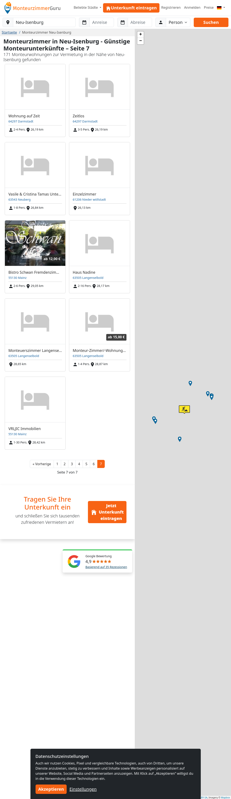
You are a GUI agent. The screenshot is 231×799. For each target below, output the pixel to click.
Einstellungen (83, 789)
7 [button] (101, 464)
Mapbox (225, 797)
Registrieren (171, 7)
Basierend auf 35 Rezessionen (106, 567)
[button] (42, 464)
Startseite (9, 32)
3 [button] (72, 464)
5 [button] (86, 464)
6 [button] (94, 464)
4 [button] (79, 464)
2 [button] (65, 464)
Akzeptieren (51, 789)
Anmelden (192, 7)
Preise (209, 7)
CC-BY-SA (202, 797)
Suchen (211, 22)
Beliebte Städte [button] (86, 7)
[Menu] (221, 7)
